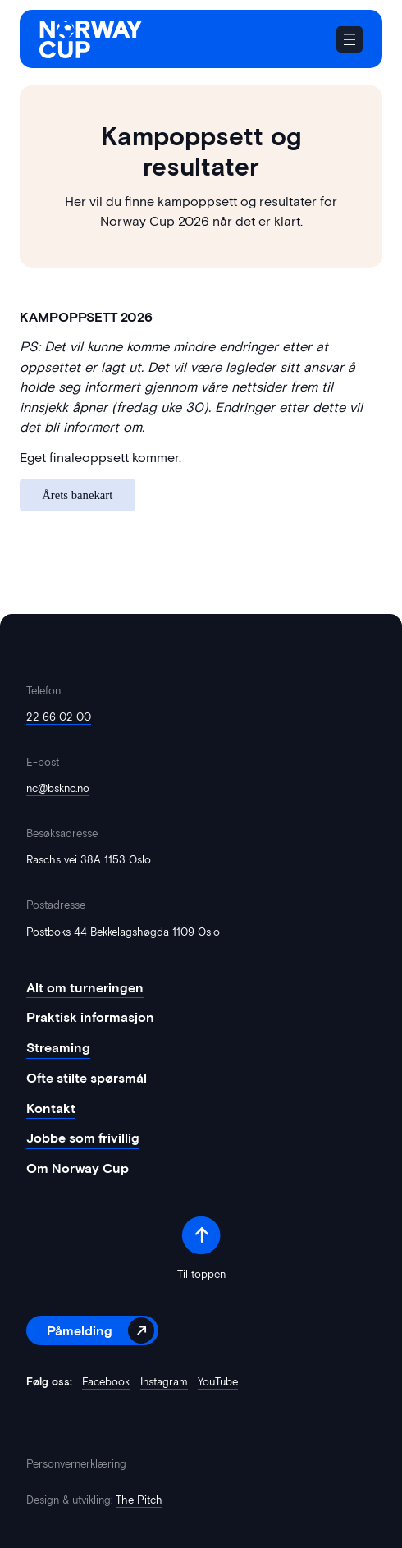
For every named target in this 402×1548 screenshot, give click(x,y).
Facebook (106, 1381)
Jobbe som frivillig (82, 1138)
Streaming (58, 1048)
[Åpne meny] (349, 39)
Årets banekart (77, 494)
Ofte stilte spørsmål (86, 1078)
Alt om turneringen (85, 988)
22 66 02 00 (58, 716)
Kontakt (50, 1108)
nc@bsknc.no (57, 788)
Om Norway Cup (77, 1168)
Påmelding (79, 1330)
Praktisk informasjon (90, 1017)
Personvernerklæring (76, 1464)
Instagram (164, 1381)
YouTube (218, 1381)
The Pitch (139, 1500)
